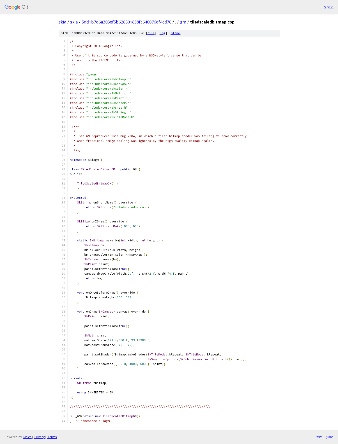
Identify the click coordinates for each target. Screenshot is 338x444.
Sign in (328, 7)
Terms (52, 437)
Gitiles (27, 437)
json (329, 437)
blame (175, 33)
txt (319, 437)
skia (62, 22)
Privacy (39, 437)
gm (183, 22)
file (151, 33)
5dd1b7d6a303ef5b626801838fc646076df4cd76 (126, 22)
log (163, 33)
